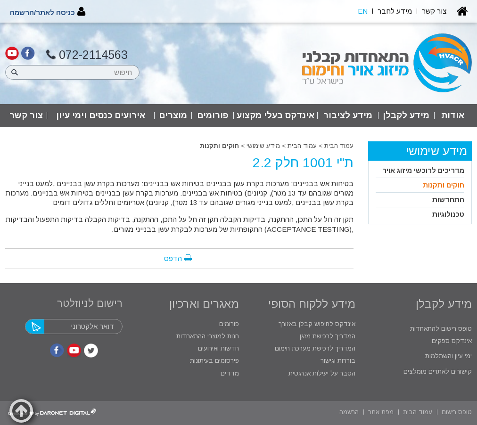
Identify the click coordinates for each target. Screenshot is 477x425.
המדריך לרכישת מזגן (327, 336)
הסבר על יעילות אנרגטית (321, 373)
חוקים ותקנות (219, 145)
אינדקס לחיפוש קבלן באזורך (317, 323)
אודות (452, 115)
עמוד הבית (339, 145)
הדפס (173, 258)
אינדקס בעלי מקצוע (275, 115)
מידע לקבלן (406, 115)
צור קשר (26, 115)
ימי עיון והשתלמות (447, 356)
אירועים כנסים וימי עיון (100, 115)
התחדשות (448, 200)
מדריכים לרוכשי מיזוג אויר (423, 170)
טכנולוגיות (448, 214)
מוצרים (173, 115)
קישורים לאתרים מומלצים (437, 371)
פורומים (212, 115)
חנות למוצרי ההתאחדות (206, 336)
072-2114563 (87, 55)
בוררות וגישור (337, 360)
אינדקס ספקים (451, 340)
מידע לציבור (347, 115)
